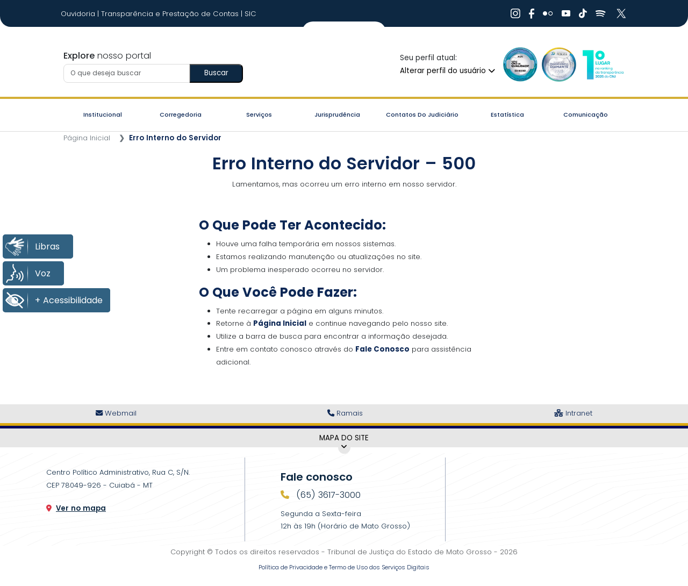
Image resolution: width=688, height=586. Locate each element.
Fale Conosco (382, 349)
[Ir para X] (622, 13)
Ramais (345, 413)
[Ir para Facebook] (532, 13)
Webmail (116, 413)
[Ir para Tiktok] (583, 13)
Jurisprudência (337, 114)
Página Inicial (86, 138)
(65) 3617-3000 (327, 495)
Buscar (216, 73)
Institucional (102, 114)
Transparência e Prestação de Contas (171, 14)
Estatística (507, 114)
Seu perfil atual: (428, 58)
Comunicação (585, 114)
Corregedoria (181, 114)
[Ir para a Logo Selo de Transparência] (559, 64)
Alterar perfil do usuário (447, 71)
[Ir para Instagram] (515, 13)
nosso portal (107, 55)
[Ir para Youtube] (566, 13)
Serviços (259, 114)
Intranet (573, 413)
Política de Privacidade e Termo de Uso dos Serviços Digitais (344, 567)
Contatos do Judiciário (422, 114)
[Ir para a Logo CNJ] (602, 64)
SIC (250, 14)
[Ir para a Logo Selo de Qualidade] (520, 64)
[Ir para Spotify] (600, 13)
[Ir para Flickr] (548, 13)
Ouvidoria (79, 14)
